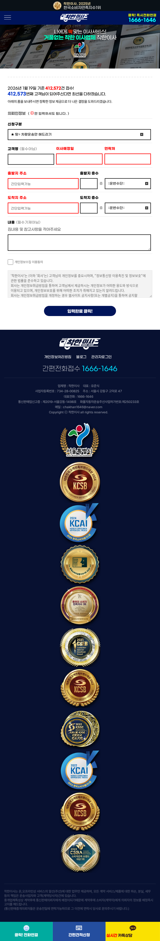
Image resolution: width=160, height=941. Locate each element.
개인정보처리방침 (57, 357)
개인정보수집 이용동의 (29, 262)
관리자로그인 (101, 357)
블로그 (81, 357)
